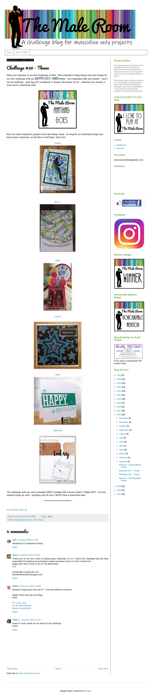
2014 (119, 490)
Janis (14, 555)
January (123, 461)
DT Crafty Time (19, 603)
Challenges (121, 145)
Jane (57, 374)
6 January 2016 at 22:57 (27, 540)
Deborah (58, 430)
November (124, 422)
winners (120, 148)
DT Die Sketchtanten (21, 605)
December (124, 418)
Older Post (103, 668)
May (121, 446)
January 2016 (31, 520)
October (123, 426)
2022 (119, 391)
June (121, 442)
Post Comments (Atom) (29, 673)
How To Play (22, 52)
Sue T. (58, 202)
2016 (119, 414)
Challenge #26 (19, 520)
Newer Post (12, 668)
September (124, 430)
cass (14, 540)
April (121, 449)
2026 (119, 375)
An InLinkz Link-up (17, 510)
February (123, 457)
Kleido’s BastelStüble (21, 608)
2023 (119, 387)
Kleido (15, 586)
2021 (119, 395)
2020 (119, 399)
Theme (41, 520)
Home (9, 52)
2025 (119, 379)
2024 (119, 383)
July (121, 438)
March (122, 453)
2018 (119, 407)
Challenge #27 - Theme (129, 470)
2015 (119, 486)
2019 (119, 403)
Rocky (58, 143)
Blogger (88, 691)
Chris (57, 260)
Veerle (15, 620)
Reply (14, 547)
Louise (57, 316)
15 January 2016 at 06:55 (30, 586)
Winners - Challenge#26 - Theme (130, 466)
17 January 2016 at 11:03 (29, 620)
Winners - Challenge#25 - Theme (130, 479)
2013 (119, 494)
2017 (119, 410)
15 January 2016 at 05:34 (29, 555)
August (122, 434)
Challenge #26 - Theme (129, 474)
